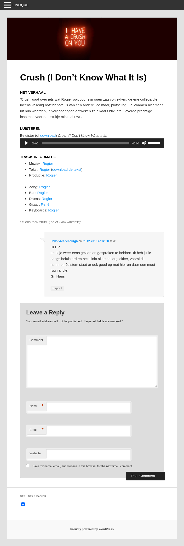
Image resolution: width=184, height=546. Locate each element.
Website (35, 453)
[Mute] (144, 143)
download (48, 135)
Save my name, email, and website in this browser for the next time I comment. (83, 466)
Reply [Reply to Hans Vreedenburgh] (57, 288)
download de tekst (66, 169)
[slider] (85, 143)
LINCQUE (20, 5)
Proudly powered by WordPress (92, 529)
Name (36, 406)
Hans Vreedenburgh (64, 241)
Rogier (47, 163)
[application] (92, 143)
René (45, 204)
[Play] (26, 143)
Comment (36, 340)
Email (36, 430)
